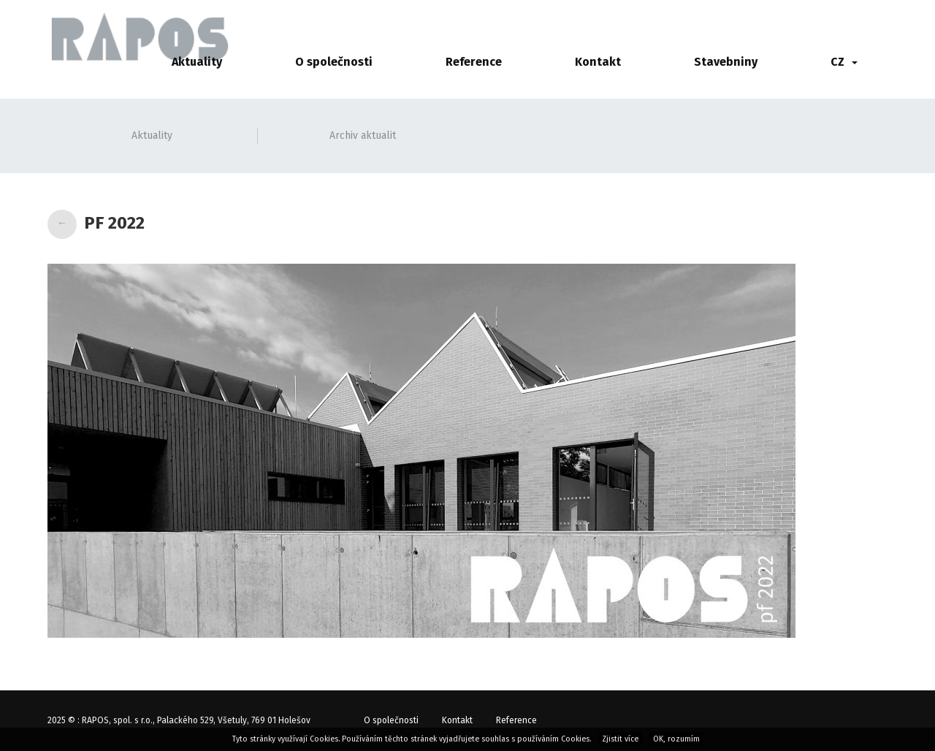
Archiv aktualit (362, 135)
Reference (474, 62)
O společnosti (334, 62)
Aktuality (197, 62)
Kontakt (598, 62)
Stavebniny (725, 62)
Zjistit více (620, 739)
